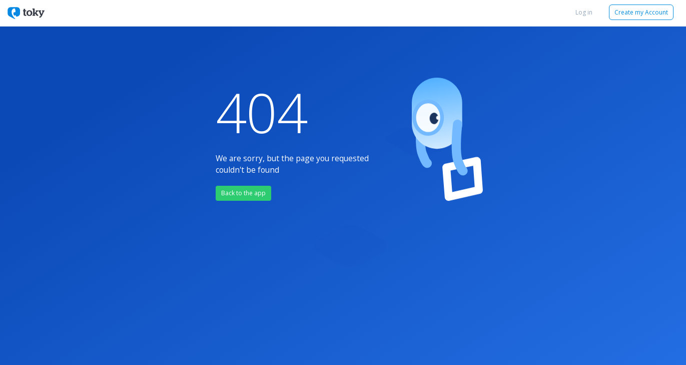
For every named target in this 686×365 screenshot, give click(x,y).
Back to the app (243, 193)
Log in (583, 12)
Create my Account (641, 12)
